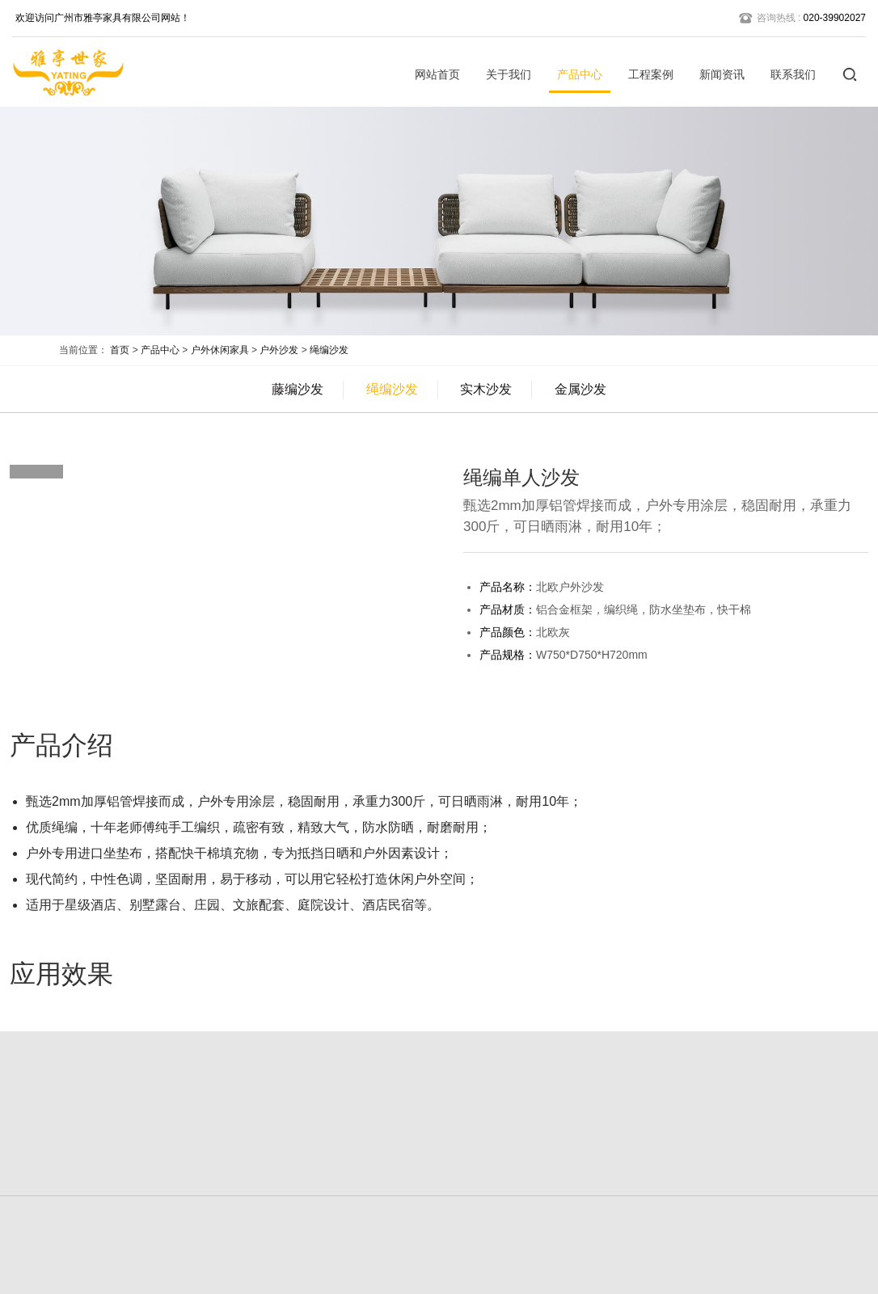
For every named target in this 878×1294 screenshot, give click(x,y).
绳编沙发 (329, 350)
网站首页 (437, 74)
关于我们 (508, 74)
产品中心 (579, 74)
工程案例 (650, 74)
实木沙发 (486, 389)
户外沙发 (279, 350)
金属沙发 (580, 389)
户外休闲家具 (220, 350)
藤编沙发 (297, 389)
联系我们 (793, 74)
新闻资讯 (722, 74)
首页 (119, 350)
